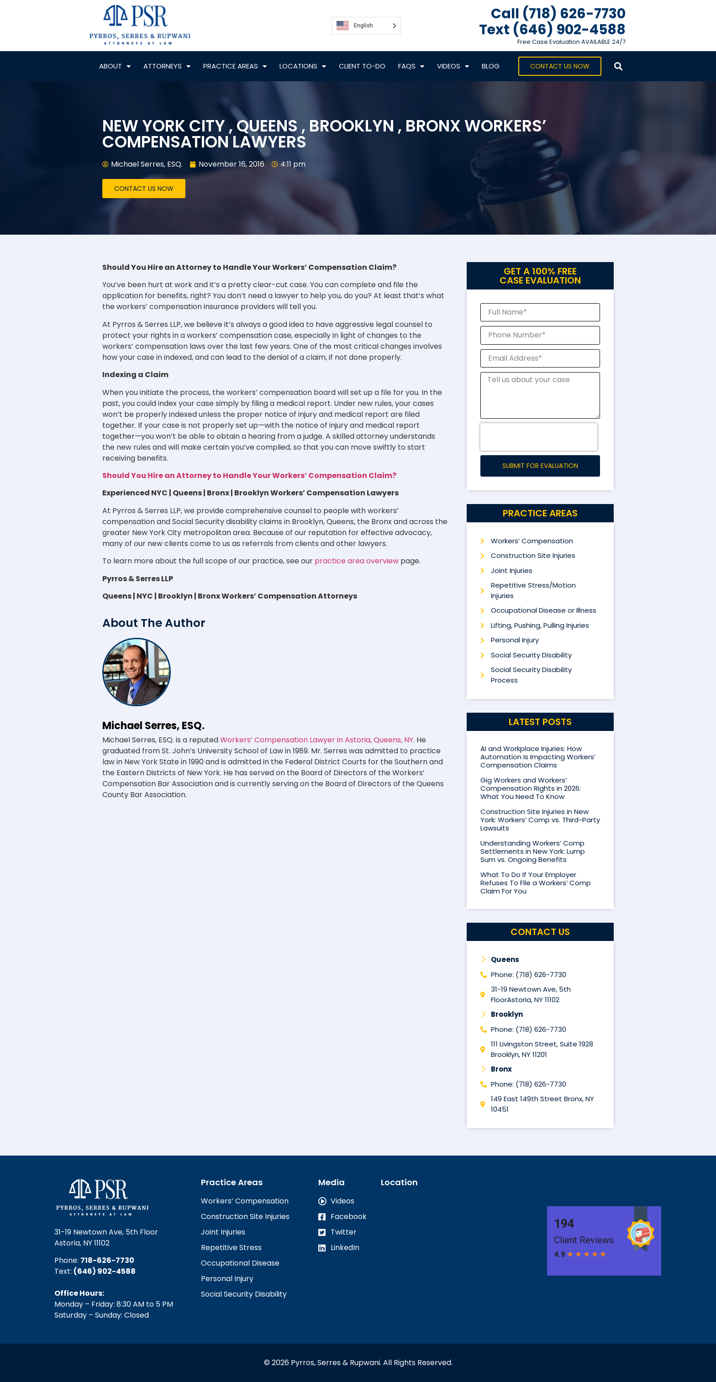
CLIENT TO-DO (362, 66)
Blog (491, 66)
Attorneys (166, 66)
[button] (618, 66)
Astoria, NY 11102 (82, 1243)
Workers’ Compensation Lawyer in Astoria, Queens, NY (316, 740)
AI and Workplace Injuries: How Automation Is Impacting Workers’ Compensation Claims (537, 757)
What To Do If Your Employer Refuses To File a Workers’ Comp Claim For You (535, 883)
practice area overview (357, 561)
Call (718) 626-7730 (558, 13)
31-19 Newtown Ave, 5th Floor (106, 1232)
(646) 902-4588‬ (105, 1271)
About (115, 66)
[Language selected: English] (366, 26)
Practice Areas (235, 66)
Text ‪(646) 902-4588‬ (552, 29)
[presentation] (538, 437)
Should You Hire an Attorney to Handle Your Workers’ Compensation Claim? (249, 475)
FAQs (411, 66)
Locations (302, 66)
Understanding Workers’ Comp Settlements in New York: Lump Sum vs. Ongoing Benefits (532, 851)
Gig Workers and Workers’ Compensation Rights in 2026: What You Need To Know (530, 788)
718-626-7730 (107, 1260)
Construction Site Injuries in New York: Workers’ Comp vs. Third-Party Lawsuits (540, 820)
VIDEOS (453, 66)
